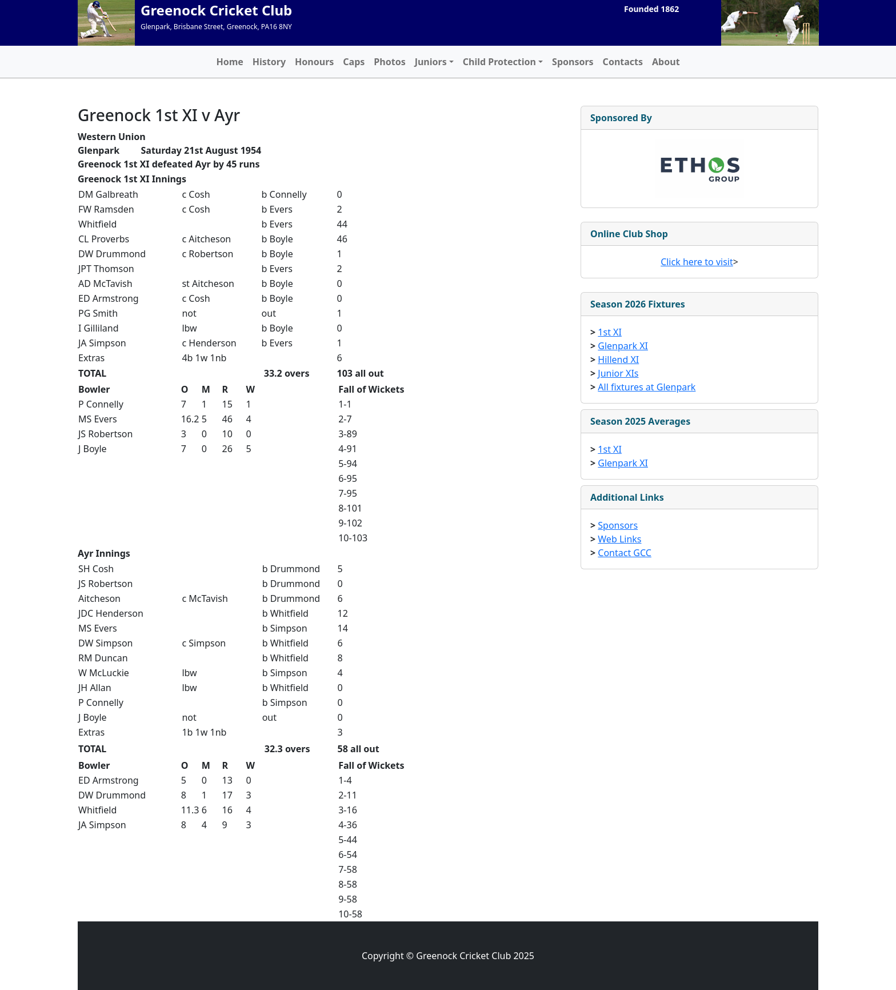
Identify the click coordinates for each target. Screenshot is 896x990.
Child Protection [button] (499, 61)
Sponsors (573, 61)
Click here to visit (697, 262)
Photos (389, 61)
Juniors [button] (431, 61)
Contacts (623, 61)
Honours (314, 61)
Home (229, 61)
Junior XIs (618, 373)
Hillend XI (618, 359)
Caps (354, 61)
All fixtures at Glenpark (646, 387)
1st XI (610, 332)
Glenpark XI (623, 346)
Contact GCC (624, 552)
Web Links (619, 539)
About (666, 61)
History (269, 61)
